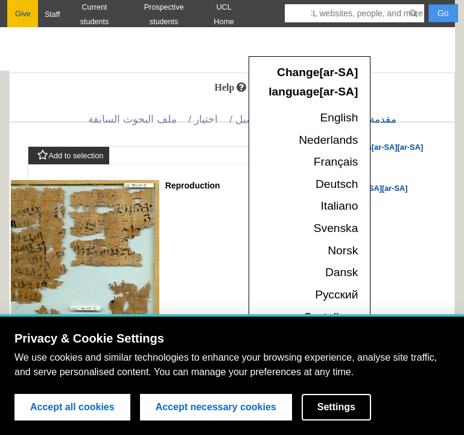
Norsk (343, 250)
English (339, 117)
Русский (336, 294)
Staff (52, 14)
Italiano (339, 205)
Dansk (341, 272)
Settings (336, 407)
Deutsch (337, 184)
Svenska (336, 228)
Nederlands (328, 140)
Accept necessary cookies (216, 407)
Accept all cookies (72, 407)
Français (336, 161)
